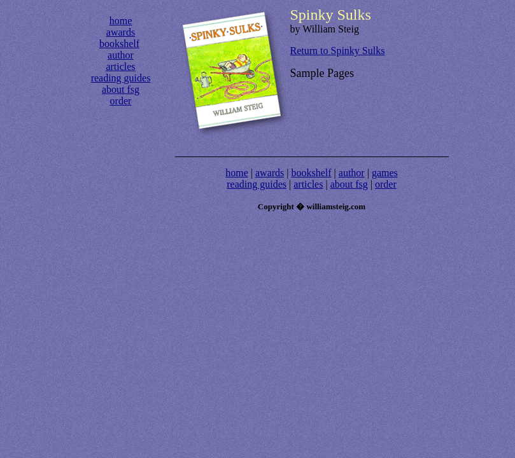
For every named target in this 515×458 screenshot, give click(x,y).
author (121, 55)
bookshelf (119, 43)
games (385, 172)
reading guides (121, 78)
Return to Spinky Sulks (337, 50)
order (121, 100)
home (120, 20)
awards (120, 32)
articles (120, 66)
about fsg (120, 89)
